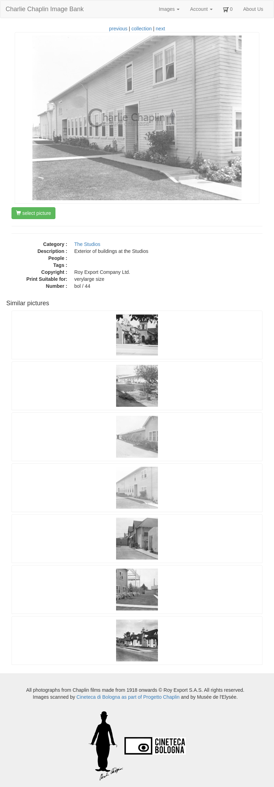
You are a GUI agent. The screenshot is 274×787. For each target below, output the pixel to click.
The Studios (87, 244)
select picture (33, 213)
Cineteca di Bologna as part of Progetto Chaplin (128, 697)
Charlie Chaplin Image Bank (45, 9)
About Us (253, 9)
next (160, 28)
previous (118, 28)
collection (141, 28)
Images (169, 9)
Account (201, 9)
